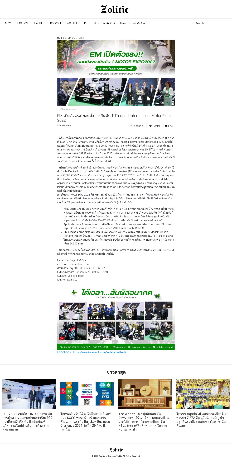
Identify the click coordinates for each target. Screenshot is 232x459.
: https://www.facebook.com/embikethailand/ (91, 352)
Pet (86, 23)
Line (169, 125)
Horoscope (54, 23)
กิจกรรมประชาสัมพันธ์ (133, 23)
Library (71, 37)
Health (37, 23)
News (10, 23)
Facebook (137, 125)
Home (60, 37)
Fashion (22, 23)
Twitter (155, 125)
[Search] (212, 23)
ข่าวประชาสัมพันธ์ (104, 23)
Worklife (73, 23)
